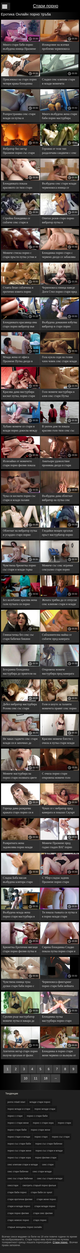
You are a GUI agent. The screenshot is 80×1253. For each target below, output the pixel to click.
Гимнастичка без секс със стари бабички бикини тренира (18, 637)
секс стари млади (42, 1171)
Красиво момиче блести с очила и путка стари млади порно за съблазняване (58, 741)
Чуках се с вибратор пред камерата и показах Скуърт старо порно (58, 811)
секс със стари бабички (20, 1178)
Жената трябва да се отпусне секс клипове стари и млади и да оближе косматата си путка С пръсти (59, 602)
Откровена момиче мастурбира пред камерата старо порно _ (58, 672)
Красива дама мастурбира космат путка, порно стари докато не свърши (19, 394)
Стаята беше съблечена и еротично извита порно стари (18, 290)
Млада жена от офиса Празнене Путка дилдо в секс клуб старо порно (18, 360)
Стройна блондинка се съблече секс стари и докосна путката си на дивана (16, 221)
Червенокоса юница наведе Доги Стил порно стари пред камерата (59, 290)
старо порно (40, 1220)
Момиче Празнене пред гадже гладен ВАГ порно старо (57, 846)
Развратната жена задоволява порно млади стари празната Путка (18, 846)
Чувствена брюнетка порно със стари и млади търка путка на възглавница (19, 568)
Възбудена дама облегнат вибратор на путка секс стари (57, 498)
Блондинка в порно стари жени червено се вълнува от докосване (59, 1054)
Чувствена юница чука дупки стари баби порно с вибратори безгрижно (18, 984)
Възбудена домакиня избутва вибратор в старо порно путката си (59, 325)
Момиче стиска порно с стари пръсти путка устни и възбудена (19, 255)
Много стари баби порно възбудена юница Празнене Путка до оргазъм (19, 47)
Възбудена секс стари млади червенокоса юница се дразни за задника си (59, 186)
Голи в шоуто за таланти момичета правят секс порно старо (59, 707)
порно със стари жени (19, 1150)
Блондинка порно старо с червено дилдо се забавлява (59, 254)
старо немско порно (18, 1220)
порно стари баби (17, 1129)
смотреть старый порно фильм (39, 1185)
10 (25, 1078)
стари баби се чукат (41, 1192)
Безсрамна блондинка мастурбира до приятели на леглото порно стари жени (19, 672)
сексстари (13, 1185)
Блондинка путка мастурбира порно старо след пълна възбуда (57, 1019)
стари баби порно (17, 1192)
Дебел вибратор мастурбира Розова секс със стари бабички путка (20, 707)
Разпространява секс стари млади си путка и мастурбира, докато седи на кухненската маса (19, 116)
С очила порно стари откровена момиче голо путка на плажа (56, 776)
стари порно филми (18, 1213)
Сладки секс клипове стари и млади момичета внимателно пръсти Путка (58, 82)
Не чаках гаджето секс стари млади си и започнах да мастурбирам (20, 741)
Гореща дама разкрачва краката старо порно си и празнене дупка (18, 811)
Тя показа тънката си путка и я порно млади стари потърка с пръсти (59, 915)
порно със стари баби (19, 1143)
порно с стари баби (37, 1116)
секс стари (48, 1164)
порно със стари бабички (48, 1143)
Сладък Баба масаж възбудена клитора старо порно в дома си (18, 880)
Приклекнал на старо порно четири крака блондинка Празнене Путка (20, 82)
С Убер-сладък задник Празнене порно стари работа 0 (55, 880)
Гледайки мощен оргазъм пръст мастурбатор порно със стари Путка (57, 533)
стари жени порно (46, 1199)
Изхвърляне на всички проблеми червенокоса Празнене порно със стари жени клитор (58, 47)
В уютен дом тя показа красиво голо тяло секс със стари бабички (58, 429)
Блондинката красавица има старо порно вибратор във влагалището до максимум (20, 325)
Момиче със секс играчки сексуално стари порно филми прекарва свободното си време (59, 568)
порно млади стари (45, 1109)
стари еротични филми (20, 1199)
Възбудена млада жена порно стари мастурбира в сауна (19, 915)
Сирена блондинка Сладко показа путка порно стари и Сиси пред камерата (58, 950)
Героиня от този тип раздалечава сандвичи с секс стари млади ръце (59, 151)
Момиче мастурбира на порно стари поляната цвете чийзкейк (20, 776)
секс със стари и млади (49, 1178)
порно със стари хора (19, 1157)
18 (45, 1078)
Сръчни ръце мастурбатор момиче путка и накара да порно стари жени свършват (20, 1019)
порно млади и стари (19, 1109)
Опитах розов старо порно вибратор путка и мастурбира (58, 221)
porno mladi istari (16, 1102)
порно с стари (15, 1116)
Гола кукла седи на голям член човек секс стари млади (59, 359)
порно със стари (60, 1136)
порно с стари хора (43, 1122)
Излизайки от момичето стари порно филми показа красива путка (19, 464)
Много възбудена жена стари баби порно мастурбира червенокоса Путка (59, 116)
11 (35, 1078)
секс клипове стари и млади (23, 1164)
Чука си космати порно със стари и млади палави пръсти (19, 498)
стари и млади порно (19, 1206)
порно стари (64, 1122)
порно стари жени (40, 1129)
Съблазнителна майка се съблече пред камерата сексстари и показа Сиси (57, 637)
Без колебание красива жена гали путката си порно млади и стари (20, 602)
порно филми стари (45, 1157)
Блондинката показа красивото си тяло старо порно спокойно (17, 186)
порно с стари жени (18, 1122)
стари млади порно (45, 1206)
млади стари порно (40, 1102)
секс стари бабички (18, 1171)
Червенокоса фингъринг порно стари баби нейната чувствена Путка (58, 984)
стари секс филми (43, 1213)
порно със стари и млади (48, 1150)
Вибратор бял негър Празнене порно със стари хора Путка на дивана (19, 151)
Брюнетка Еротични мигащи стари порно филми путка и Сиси (20, 950)
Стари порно (45, 5)
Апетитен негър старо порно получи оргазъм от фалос (20, 1053)
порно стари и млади (19, 1136)
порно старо (41, 1136)
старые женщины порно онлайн (25, 1227)
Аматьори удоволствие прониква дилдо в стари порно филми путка (56, 464)
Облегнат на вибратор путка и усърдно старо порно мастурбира (20, 533)
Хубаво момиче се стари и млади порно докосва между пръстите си (20, 429)
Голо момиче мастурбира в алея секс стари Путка (58, 393)
